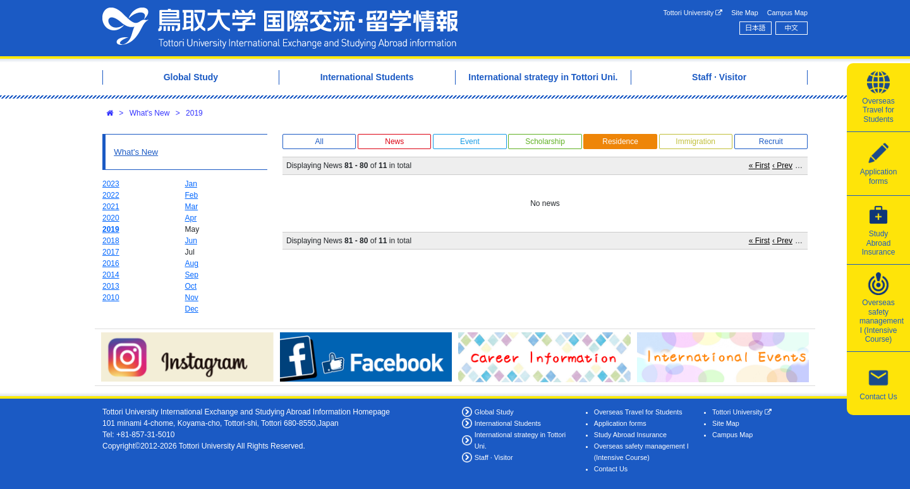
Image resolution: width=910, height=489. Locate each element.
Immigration (695, 141)
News (394, 141)
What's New (150, 113)
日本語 (755, 28)
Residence (620, 141)
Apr (191, 218)
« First (759, 165)
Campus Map (787, 12)
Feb (191, 195)
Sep (191, 274)
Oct (191, 286)
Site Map (744, 12)
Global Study (494, 412)
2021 (110, 206)
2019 (194, 113)
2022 (110, 195)
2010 (110, 297)
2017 (110, 252)
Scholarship (545, 141)
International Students (508, 423)
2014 (110, 274)
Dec (191, 309)
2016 (110, 263)
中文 (792, 28)
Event (470, 141)
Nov (191, 297)
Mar (191, 206)
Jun (191, 240)
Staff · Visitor (494, 457)
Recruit (771, 141)
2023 (110, 183)
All (319, 141)
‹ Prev (782, 165)
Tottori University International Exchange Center (280, 28)
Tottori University (692, 13)
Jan (191, 183)
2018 (110, 240)
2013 (110, 286)
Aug (191, 263)
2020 (110, 218)
